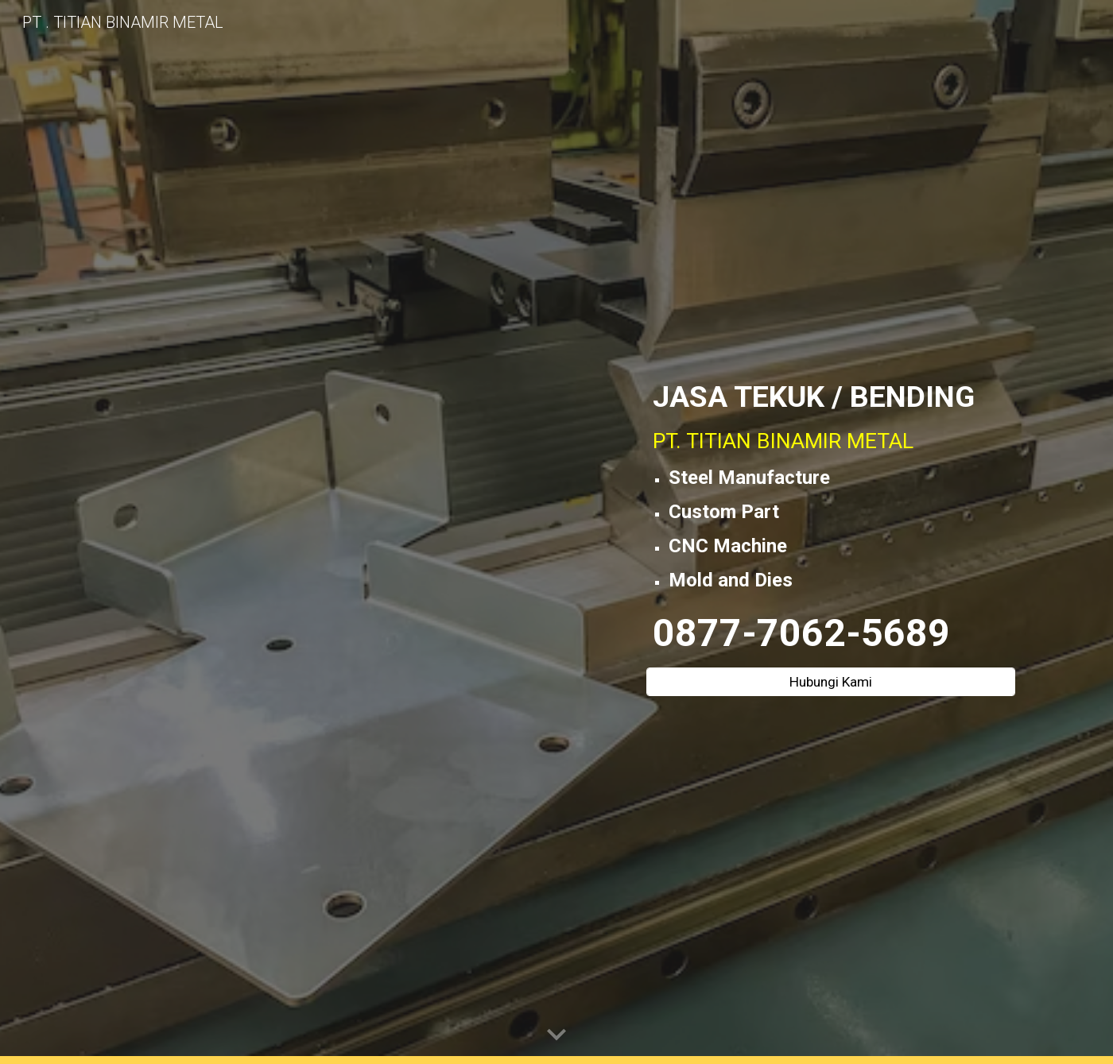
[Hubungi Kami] (830, 682)
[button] (556, 1035)
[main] (830, 517)
